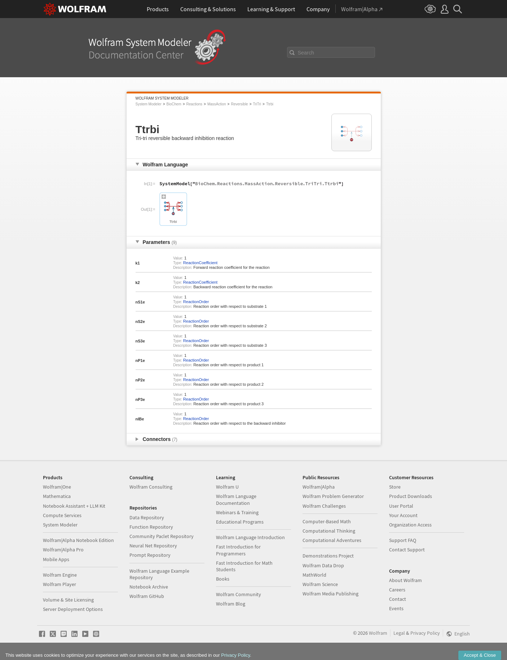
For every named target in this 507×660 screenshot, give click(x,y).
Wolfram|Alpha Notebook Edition (78, 540)
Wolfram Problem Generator (333, 496)
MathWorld (314, 575)
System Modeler (149, 104)
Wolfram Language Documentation (236, 499)
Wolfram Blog (230, 603)
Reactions (194, 104)
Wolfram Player (59, 584)
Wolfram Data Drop (323, 565)
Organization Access (410, 524)
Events (396, 608)
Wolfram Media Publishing (330, 593)
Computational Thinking (329, 531)
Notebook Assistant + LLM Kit (74, 506)
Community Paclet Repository (161, 536)
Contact (397, 599)
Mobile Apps (56, 559)
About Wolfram (405, 580)
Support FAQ (402, 540)
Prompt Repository (150, 555)
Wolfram (378, 633)
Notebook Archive (148, 586)
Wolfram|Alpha (319, 487)
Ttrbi (269, 104)
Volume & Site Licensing (68, 599)
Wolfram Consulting (150, 487)
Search (306, 53)
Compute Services (62, 515)
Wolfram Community (238, 594)
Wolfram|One (57, 487)
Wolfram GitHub (146, 596)
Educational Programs (240, 522)
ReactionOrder (196, 302)
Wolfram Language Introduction (250, 537)
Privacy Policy (425, 633)
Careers (397, 589)
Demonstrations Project (328, 555)
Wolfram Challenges (324, 506)
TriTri (257, 104)
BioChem (174, 104)
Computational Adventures (332, 540)
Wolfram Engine (60, 575)
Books (222, 579)
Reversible (239, 104)
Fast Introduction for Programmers (238, 549)
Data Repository (146, 517)
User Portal (401, 506)
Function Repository (151, 527)
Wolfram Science (320, 584)
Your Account (403, 515)
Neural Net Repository (153, 545)
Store (395, 487)
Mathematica (57, 496)
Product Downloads (410, 496)
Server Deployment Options (73, 609)
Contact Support (407, 549)
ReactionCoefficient (200, 263)
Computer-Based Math (327, 521)
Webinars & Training (237, 512)
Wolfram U (227, 487)
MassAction (216, 104)
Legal (399, 633)
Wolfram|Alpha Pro (63, 549)
